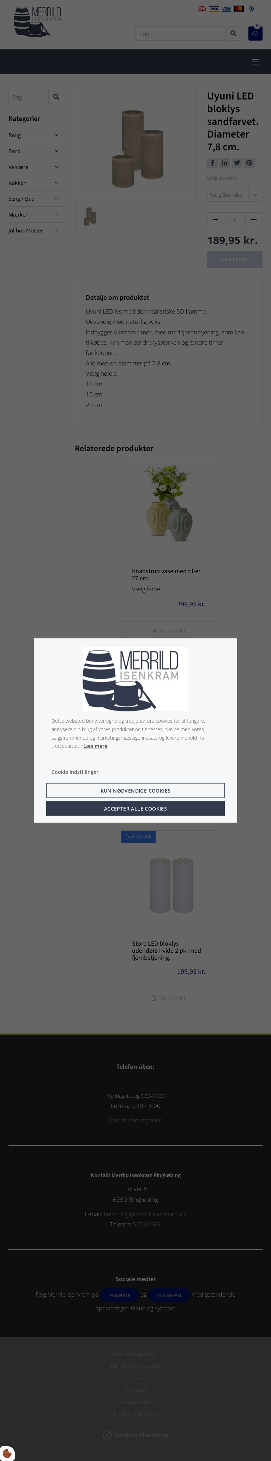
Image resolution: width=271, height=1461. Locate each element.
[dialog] (135, 730)
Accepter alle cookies (135, 808)
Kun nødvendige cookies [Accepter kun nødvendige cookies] (136, 790)
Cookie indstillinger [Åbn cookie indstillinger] (75, 772)
